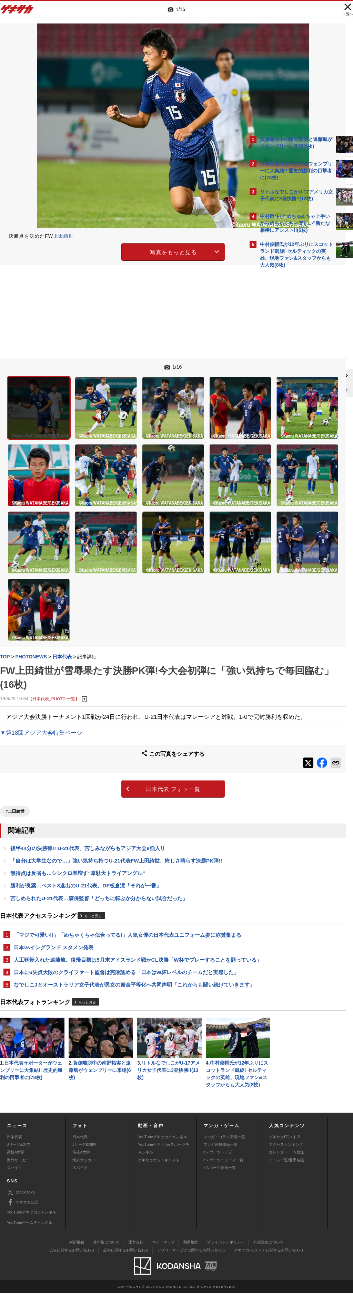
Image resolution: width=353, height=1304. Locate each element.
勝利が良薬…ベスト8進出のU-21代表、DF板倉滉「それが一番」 (85, 798)
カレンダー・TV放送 (286, 1163)
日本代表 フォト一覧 (116, 702)
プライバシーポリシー (226, 1253)
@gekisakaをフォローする (287, 376)
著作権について (106, 1253)
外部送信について (268, 1253)
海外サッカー (18, 1171)
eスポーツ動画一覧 (219, 1179)
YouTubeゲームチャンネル (29, 1233)
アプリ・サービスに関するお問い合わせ (191, 1261)
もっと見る (93, 829)
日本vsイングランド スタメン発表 (53, 868)
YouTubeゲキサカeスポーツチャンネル (163, 1159)
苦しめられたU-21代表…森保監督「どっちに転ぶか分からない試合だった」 (99, 811)
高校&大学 (15, 1163)
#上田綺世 (15, 722)
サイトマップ (163, 1253)
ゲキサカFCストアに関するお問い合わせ (269, 1261)
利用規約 (190, 1253)
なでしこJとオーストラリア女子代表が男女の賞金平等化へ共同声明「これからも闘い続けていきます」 (121, 925)
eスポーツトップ (217, 1163)
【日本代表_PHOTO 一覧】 (53, 607)
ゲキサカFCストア (285, 1147)
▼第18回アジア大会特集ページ (41, 650)
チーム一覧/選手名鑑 (286, 1171)
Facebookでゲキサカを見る (288, 390)
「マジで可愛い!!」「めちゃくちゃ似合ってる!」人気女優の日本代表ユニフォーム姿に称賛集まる (122, 851)
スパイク (14, 1179)
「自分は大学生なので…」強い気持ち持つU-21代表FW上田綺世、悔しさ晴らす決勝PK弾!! (116, 772)
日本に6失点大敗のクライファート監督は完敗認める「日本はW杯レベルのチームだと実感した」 (121, 905)
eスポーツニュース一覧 (223, 1171)
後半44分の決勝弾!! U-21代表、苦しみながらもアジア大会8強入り (87, 760)
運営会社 (135, 1253)
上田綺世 (63, 236)
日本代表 (14, 1147)
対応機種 (76, 1253)
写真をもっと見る (116, 251)
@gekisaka (21, 1203)
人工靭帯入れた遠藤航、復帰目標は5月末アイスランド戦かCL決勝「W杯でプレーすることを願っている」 (122, 885)
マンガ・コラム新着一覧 (224, 1147)
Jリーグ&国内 (18, 1155)
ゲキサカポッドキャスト (159, 1171)
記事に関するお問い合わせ (126, 1261)
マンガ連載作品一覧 (220, 1155)
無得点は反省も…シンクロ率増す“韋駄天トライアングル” (77, 785)
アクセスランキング (286, 1155)
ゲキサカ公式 (22, 1213)
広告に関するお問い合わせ (72, 1261)
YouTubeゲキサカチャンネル (162, 1147)
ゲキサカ (17, 11)
